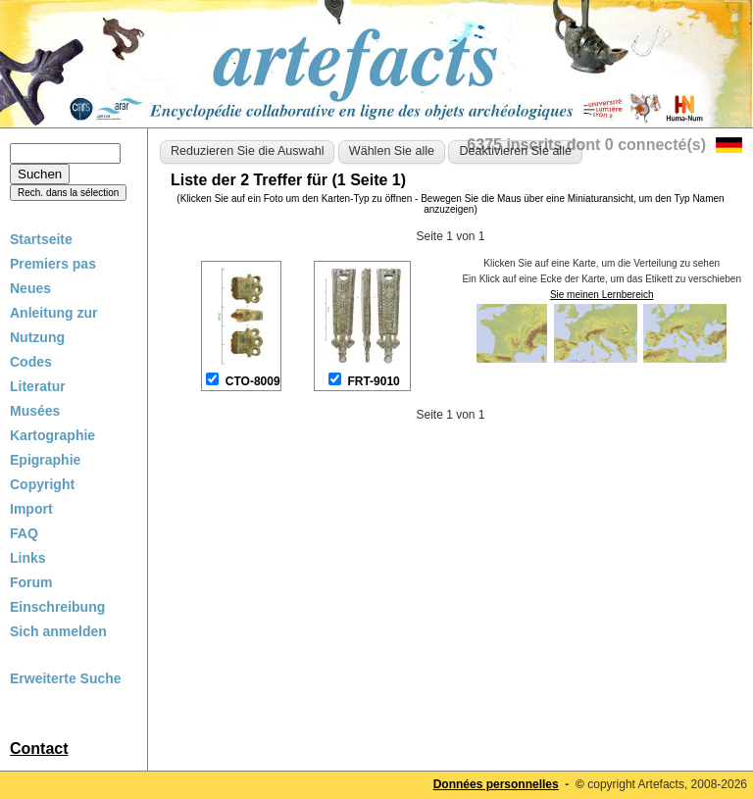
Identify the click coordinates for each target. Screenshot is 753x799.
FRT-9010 (373, 381)
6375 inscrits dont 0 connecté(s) (586, 144)
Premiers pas (53, 264)
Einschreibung (57, 607)
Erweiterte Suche (66, 678)
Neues (30, 288)
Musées (35, 411)
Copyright (42, 484)
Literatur (38, 386)
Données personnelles (496, 784)
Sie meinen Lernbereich (602, 294)
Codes (31, 362)
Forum (31, 582)
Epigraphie (45, 460)
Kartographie (52, 435)
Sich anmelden (58, 631)
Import (31, 509)
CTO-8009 (253, 381)
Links (28, 558)
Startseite (41, 239)
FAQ (24, 533)
